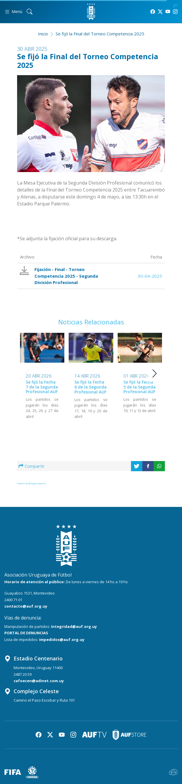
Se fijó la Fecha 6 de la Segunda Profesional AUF (90, 387)
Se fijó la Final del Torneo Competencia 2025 (100, 34)
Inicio (43, 34)
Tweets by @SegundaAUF (31, 483)
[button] (154, 373)
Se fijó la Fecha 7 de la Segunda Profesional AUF (42, 387)
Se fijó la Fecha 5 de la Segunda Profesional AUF (139, 387)
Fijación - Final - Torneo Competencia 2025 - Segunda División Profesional (59, 275)
